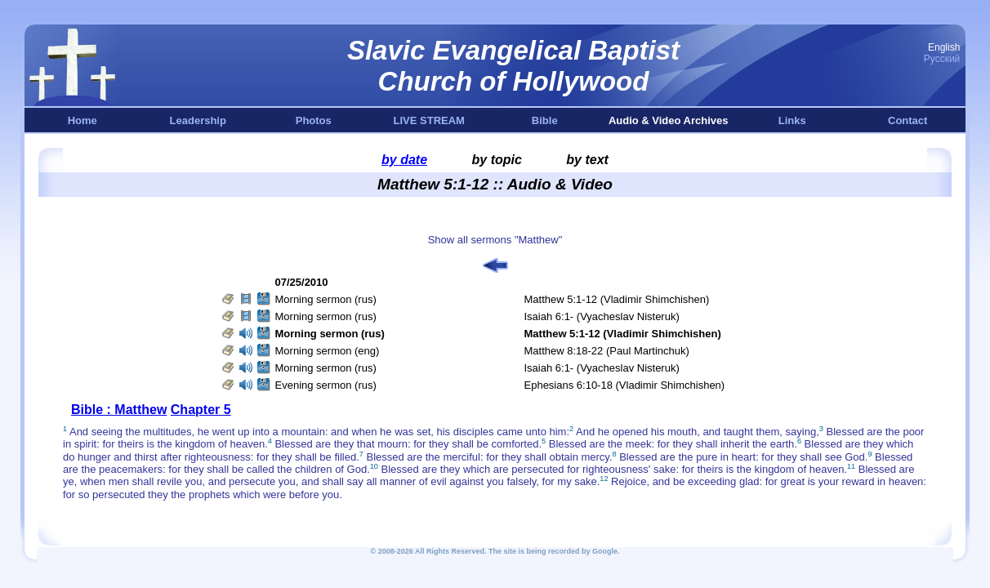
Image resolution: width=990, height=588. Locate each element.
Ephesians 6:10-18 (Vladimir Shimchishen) (624, 385)
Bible (545, 120)
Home (82, 120)
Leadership (198, 120)
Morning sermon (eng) (327, 351)
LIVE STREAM (429, 120)
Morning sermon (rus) (326, 299)
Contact (907, 120)
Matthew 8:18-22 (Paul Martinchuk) (606, 351)
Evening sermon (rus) (326, 385)
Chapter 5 (201, 409)
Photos (314, 120)
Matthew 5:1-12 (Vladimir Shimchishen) (617, 299)
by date (404, 160)
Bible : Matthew (119, 409)
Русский (942, 59)
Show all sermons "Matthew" (495, 240)
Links (792, 120)
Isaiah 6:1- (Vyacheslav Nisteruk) (602, 316)
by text (587, 160)
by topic (497, 160)
